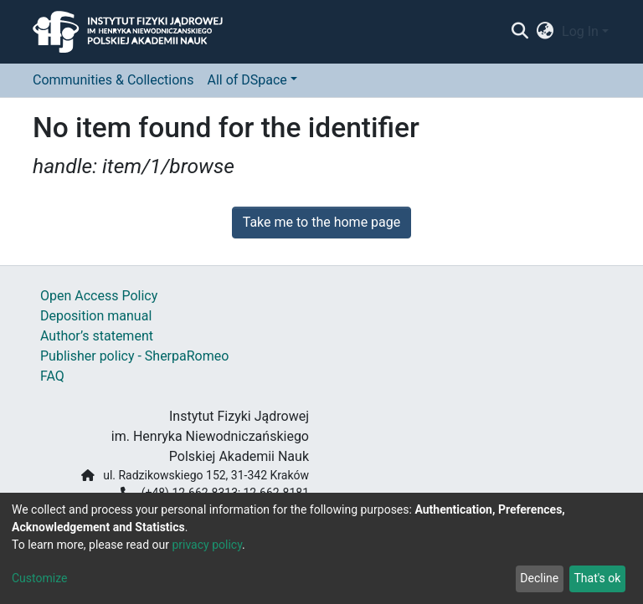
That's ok (597, 578)
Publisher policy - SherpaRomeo (134, 356)
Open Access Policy (98, 296)
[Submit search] (519, 32)
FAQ (52, 376)
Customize (39, 578)
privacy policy (207, 544)
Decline (539, 578)
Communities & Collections (113, 80)
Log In (580, 31)
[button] (545, 32)
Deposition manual (96, 316)
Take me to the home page (322, 222)
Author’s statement (96, 336)
